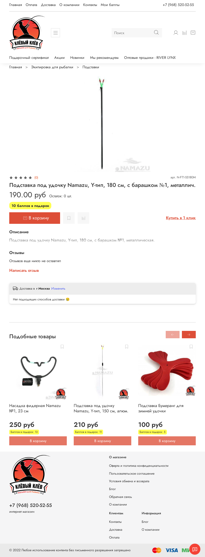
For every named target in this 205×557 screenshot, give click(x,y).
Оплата (31, 4)
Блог (112, 489)
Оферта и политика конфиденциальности (138, 465)
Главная (15, 4)
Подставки (91, 67)
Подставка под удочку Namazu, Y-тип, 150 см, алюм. (101, 408)
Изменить (58, 288)
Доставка (48, 4)
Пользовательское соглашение (131, 473)
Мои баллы (110, 4)
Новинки (77, 57)
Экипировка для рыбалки (52, 67)
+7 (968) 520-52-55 (178, 4)
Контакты (90, 4)
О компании (69, 4)
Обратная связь (120, 496)
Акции (59, 57)
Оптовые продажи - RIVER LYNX (150, 57)
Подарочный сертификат (29, 57)
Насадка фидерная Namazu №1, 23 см (35, 408)
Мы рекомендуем (104, 57)
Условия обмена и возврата (129, 481)
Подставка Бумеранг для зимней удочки (161, 408)
